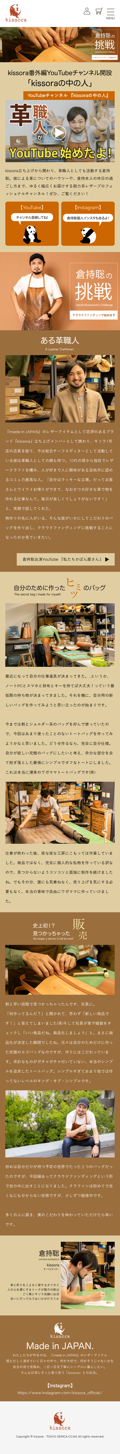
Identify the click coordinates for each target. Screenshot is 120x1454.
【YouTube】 (32, 224)
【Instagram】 (88, 224)
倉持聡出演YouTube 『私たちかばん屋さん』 (63, 559)
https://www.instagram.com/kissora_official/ (60, 1393)
